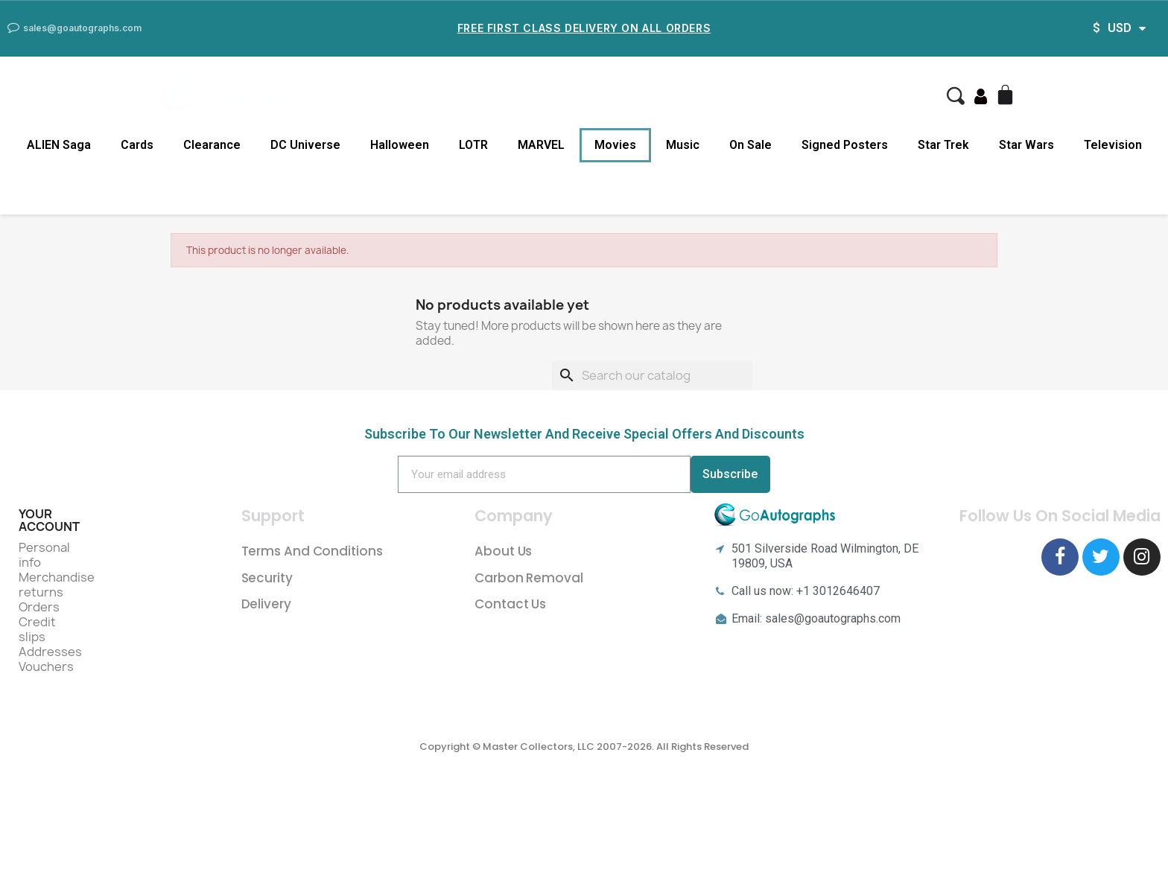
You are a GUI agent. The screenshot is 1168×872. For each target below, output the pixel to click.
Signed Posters (845, 145)
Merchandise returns (57, 584)
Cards (137, 145)
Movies (615, 145)
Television (1113, 145)
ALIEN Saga (59, 145)
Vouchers (46, 666)
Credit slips (37, 629)
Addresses (50, 651)
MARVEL (541, 145)
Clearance (212, 145)
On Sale (750, 145)
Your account (49, 520)
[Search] (652, 375)
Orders (39, 607)
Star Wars (1026, 145)
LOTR (473, 145)
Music (682, 145)
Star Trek (943, 145)
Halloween (399, 145)
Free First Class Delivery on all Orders (584, 28)
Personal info (44, 554)
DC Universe (305, 145)
